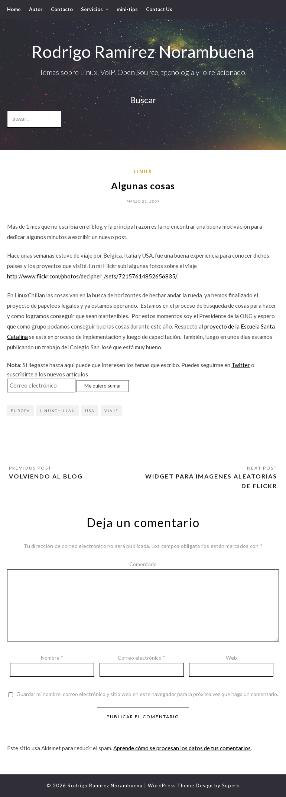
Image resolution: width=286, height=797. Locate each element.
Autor (36, 9)
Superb (231, 785)
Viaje (111, 410)
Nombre (52, 657)
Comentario (143, 564)
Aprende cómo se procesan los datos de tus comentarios (182, 748)
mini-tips (127, 9)
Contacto (62, 9)
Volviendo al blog (46, 476)
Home (14, 9)
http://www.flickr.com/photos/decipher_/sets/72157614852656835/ (92, 276)
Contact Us (159, 9)
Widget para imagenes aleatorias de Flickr (211, 481)
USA (90, 410)
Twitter (240, 365)
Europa (20, 410)
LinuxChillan (57, 410)
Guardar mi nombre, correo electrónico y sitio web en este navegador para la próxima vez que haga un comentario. (147, 694)
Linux (143, 171)
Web (231, 657)
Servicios (92, 9)
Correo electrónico (141, 657)
